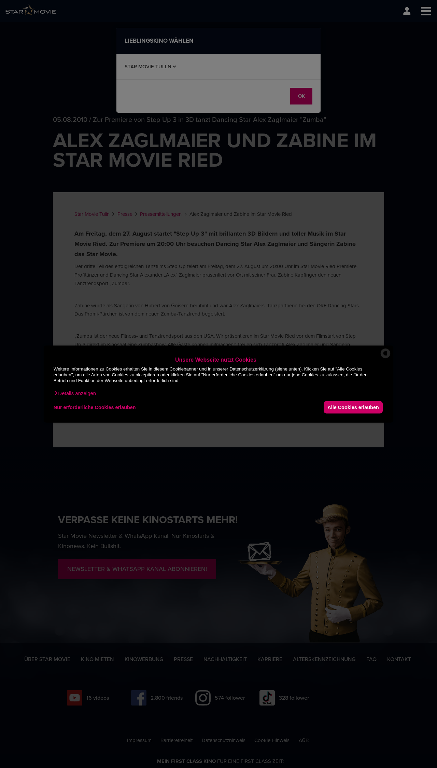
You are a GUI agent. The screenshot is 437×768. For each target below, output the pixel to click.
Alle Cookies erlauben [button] (353, 407)
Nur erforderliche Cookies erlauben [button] (95, 407)
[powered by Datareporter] (385, 358)
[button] (75, 393)
